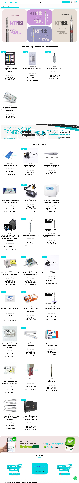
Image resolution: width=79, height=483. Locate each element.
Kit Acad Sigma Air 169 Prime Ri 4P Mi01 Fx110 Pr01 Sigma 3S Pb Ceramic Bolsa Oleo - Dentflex (10, 237)
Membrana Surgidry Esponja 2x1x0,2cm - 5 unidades (10, 201)
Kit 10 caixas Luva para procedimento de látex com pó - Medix (30, 310)
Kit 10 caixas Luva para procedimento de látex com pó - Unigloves (10, 108)
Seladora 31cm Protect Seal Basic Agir (30, 344)
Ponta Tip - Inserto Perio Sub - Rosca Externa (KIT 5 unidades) (10, 417)
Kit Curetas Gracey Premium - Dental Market (32, 69)
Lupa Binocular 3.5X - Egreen (51, 273)
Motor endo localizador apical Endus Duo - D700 (30, 273)
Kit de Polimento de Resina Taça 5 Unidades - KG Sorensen (10, 345)
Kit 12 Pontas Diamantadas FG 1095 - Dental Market (51, 309)
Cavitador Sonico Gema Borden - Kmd (51, 166)
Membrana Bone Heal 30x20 (30, 380)
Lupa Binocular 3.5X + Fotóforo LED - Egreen (30, 166)
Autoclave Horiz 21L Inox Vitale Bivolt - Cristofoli (51, 201)
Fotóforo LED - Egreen (30, 201)
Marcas (57, 2)
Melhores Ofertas (49, 2)
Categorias (39, 2)
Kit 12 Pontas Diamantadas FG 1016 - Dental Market (51, 236)
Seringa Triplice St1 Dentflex (30, 235)
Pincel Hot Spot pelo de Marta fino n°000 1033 (51, 380)
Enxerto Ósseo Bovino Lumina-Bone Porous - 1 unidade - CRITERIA (30, 417)
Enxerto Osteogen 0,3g (10, 165)
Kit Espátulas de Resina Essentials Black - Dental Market (10, 69)
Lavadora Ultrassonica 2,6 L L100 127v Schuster (10, 309)
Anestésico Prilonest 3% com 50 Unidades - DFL (51, 344)
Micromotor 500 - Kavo (54, 68)
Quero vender (66, 2)
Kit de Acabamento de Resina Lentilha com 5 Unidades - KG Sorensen (10, 381)
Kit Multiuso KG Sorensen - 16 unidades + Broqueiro (10, 273)
